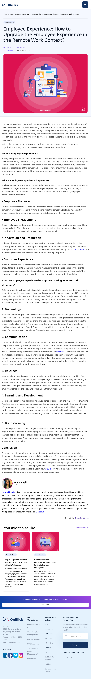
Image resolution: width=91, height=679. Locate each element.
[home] (12, 4)
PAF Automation (33, 639)
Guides (47, 664)
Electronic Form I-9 (33, 626)
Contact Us (67, 657)
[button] (85, 4)
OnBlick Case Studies (50, 658)
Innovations (79, 249)
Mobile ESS (31, 659)
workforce (61, 351)
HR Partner (49, 643)
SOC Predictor (33, 644)
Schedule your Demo (50, 670)
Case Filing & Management (32, 633)
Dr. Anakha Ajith (9, 492)
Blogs (47, 652)
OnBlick (48, 468)
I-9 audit (48, 638)
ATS (46, 624)
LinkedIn (40, 511)
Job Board (49, 629)
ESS (25, 465)
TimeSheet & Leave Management (32, 651)
